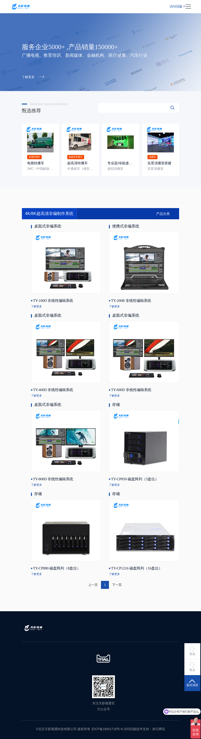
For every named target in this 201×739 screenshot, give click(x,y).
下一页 (117, 584)
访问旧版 (176, 6)
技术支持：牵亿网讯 (150, 729)
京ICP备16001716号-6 (107, 729)
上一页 (93, 584)
